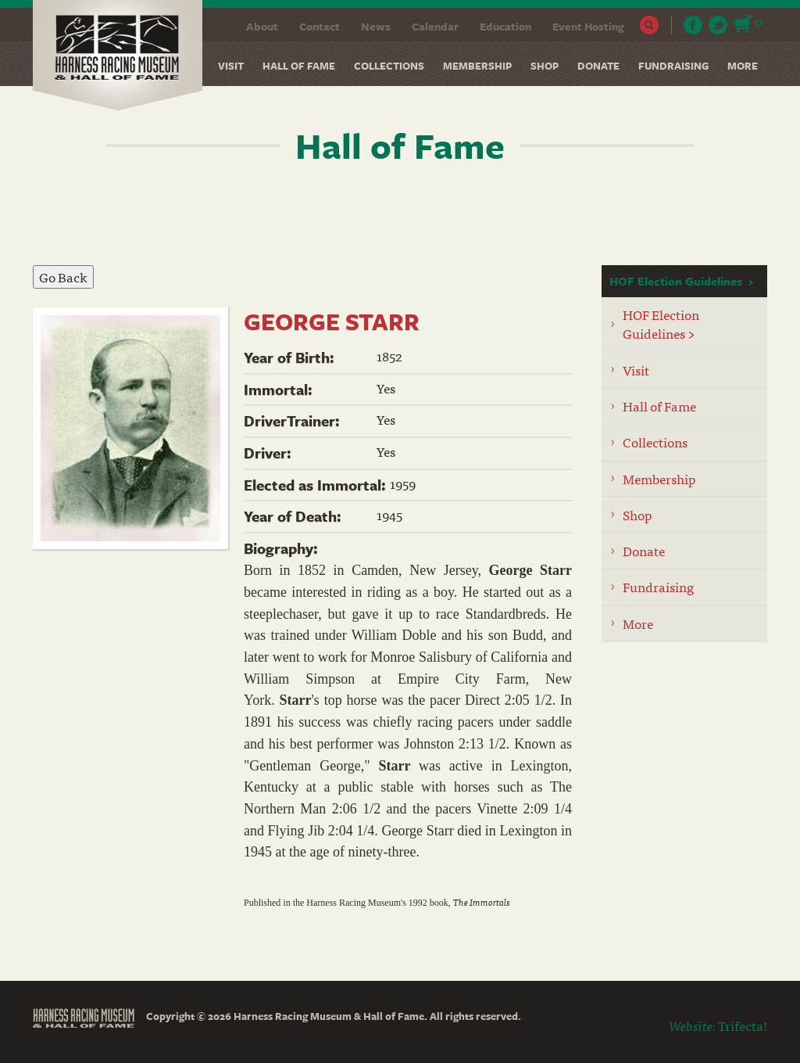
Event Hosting (588, 26)
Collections (389, 66)
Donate (598, 66)
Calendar (435, 26)
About (262, 26)
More (742, 66)
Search (649, 25)
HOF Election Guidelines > (661, 323)
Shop (544, 66)
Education (505, 26)
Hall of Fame (298, 66)
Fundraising (673, 66)
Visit (231, 66)
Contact (319, 26)
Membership (477, 66)
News (376, 26)
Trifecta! (742, 1025)
